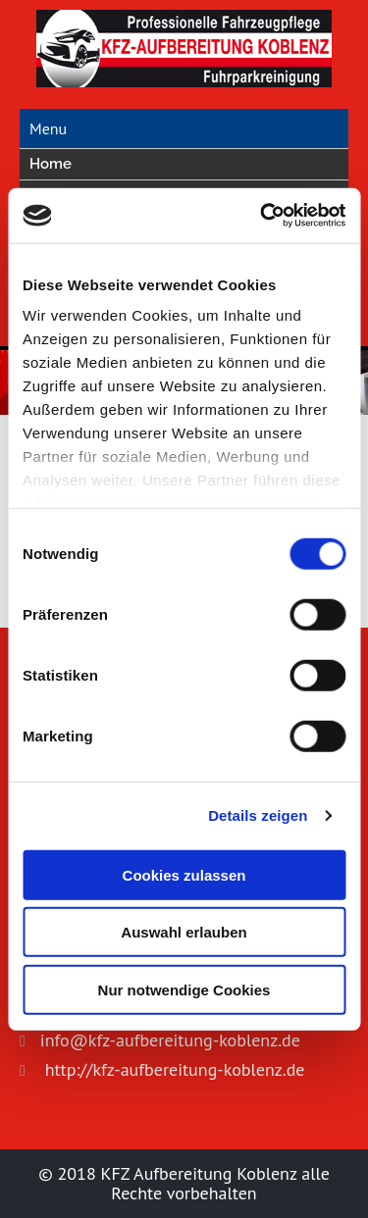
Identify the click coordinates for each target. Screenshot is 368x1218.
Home (50, 164)
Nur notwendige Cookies (184, 989)
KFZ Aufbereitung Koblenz (201, 1173)
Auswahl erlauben (183, 932)
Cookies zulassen (184, 874)
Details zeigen (257, 815)
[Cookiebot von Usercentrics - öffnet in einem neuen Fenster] (262, 215)
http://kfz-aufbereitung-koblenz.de (172, 1069)
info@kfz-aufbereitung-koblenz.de (170, 1040)
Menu (48, 128)
